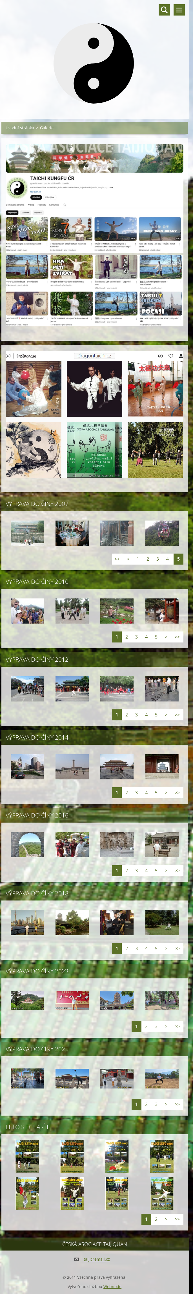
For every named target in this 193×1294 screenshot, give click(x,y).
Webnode (112, 1286)
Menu (179, 10)
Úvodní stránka (20, 127)
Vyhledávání (164, 10)
